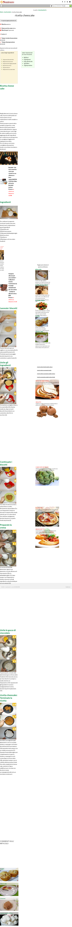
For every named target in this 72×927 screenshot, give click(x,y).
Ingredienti (5, 202)
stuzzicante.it (42, 10)
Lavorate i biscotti (8, 308)
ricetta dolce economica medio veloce (46, 373)
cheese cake (3, 884)
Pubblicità (68, 587)
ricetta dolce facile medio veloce (44, 367)
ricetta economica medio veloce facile (46, 377)
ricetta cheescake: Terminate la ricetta (8, 698)
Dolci (1, 12)
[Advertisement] (16, 10)
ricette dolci (7, 12)
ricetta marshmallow (6, 913)
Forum (53, 5)
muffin (2, 869)
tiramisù (2, 898)
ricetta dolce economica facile (44, 370)
